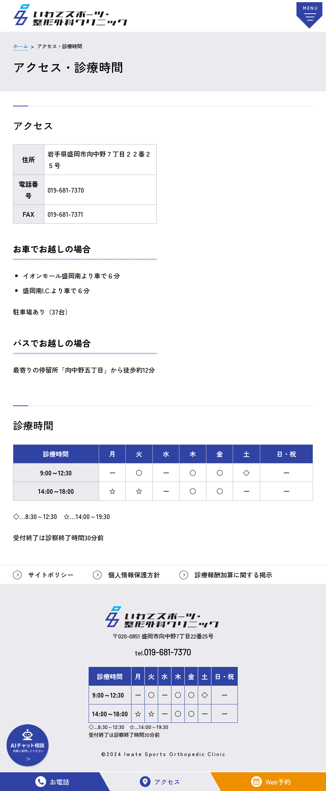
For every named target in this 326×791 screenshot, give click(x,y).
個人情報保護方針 (134, 574)
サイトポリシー (50, 574)
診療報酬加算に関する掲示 (233, 574)
